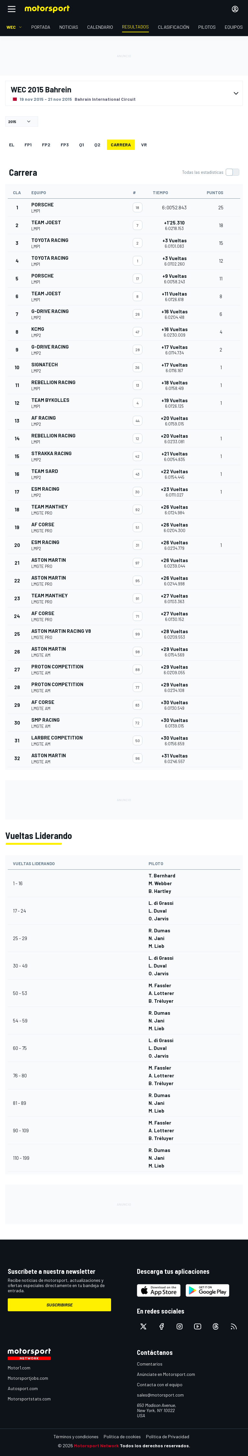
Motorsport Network (96, 1445)
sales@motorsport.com (160, 1395)
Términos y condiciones (76, 1436)
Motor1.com (19, 1367)
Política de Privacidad (167, 1436)
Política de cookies (122, 1436)
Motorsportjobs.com (28, 1378)
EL (11, 144)
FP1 (28, 144)
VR (144, 144)
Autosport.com (23, 1388)
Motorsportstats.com (29, 1398)
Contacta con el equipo (159, 1384)
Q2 (97, 144)
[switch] (210, 172)
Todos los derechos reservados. (155, 1445)
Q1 (81, 144)
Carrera (121, 144)
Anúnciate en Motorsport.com (166, 1374)
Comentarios (149, 1364)
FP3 (65, 144)
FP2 (46, 144)
